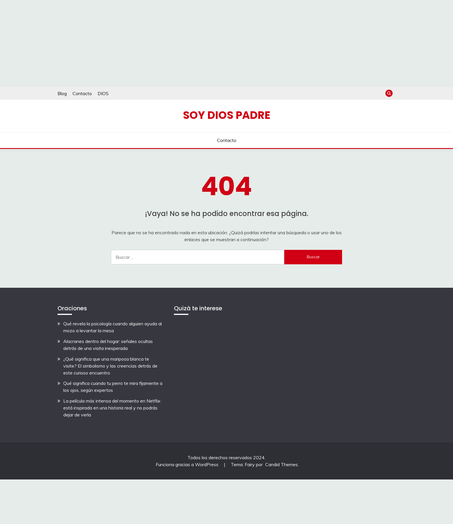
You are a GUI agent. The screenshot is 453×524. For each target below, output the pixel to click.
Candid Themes (281, 464)
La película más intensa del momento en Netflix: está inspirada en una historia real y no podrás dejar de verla (112, 408)
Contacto (82, 93)
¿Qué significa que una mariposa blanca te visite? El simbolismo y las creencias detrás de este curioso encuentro (110, 366)
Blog (62, 93)
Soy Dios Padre (226, 115)
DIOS (103, 93)
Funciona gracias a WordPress (188, 464)
